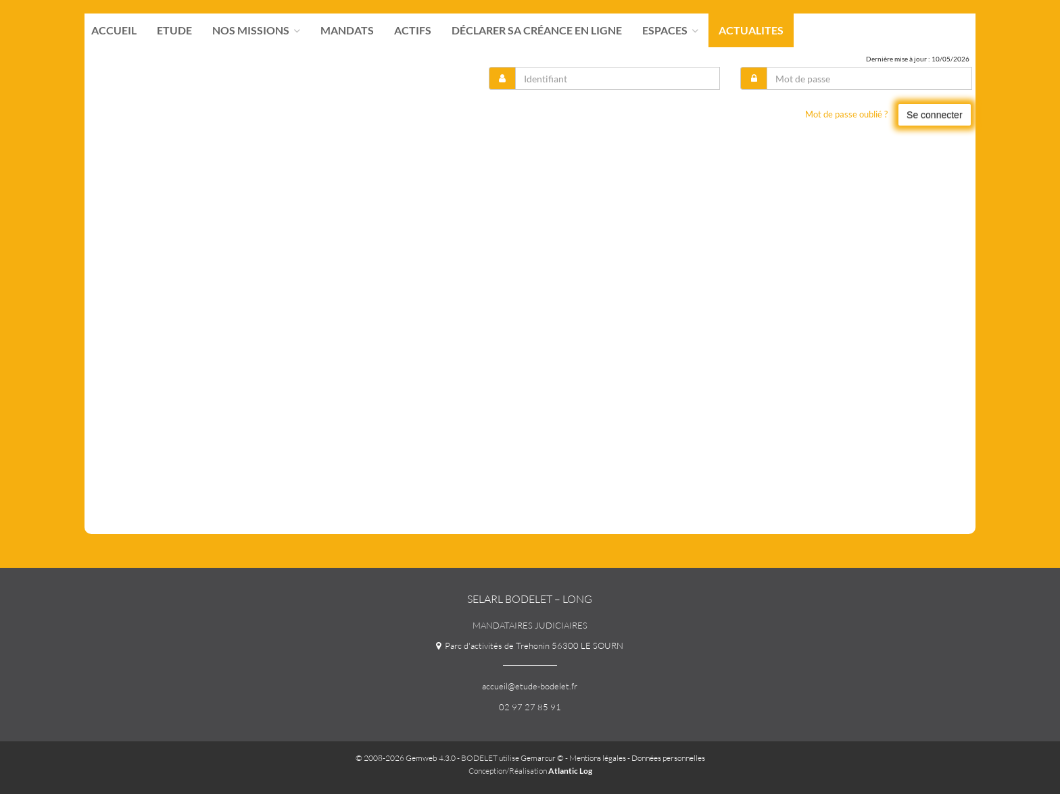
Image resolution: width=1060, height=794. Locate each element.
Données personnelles (668, 758)
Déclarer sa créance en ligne (537, 30)
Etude (174, 30)
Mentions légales (597, 758)
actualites (751, 30)
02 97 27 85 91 (530, 707)
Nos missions (256, 30)
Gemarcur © (542, 758)
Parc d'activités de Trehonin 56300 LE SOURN (529, 645)
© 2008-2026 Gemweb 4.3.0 (406, 758)
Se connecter (935, 114)
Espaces (670, 30)
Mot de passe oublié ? (846, 114)
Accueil (114, 30)
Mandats (347, 30)
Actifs (412, 30)
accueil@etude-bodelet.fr (529, 686)
